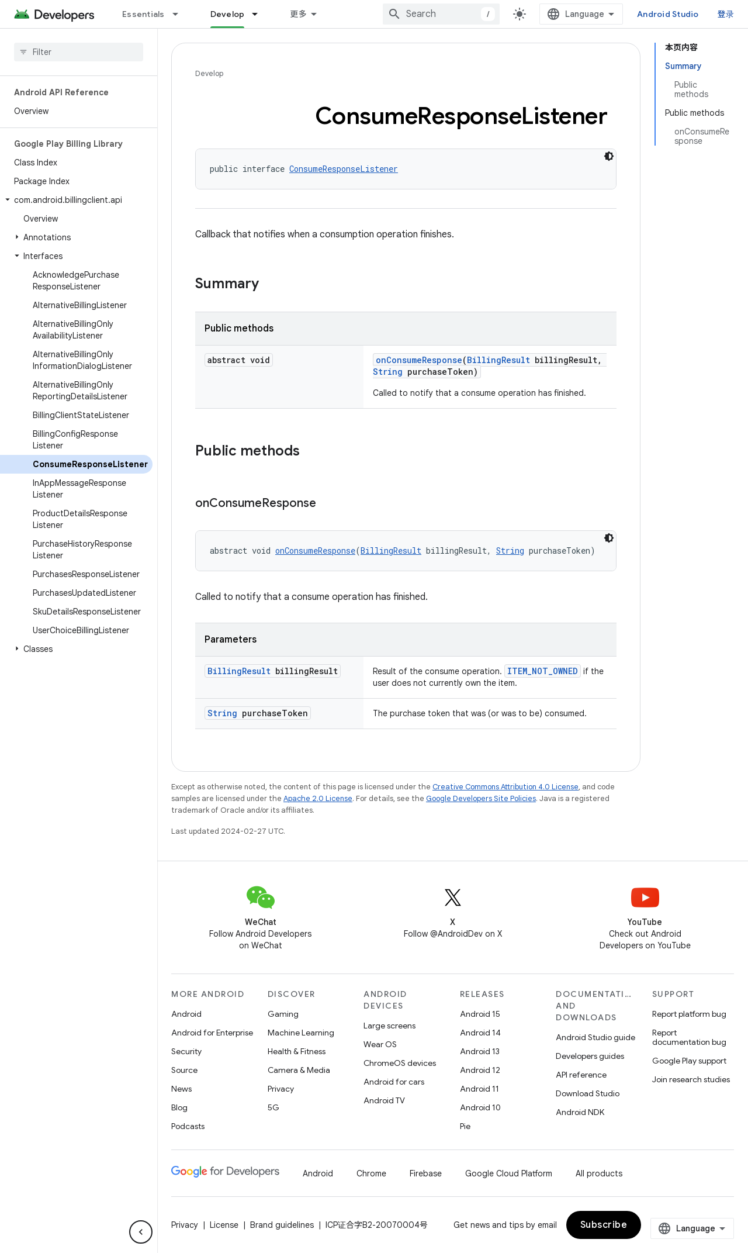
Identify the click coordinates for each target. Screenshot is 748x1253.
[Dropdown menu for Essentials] (180, 14)
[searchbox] (78, 52)
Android (186, 1014)
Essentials (143, 14)
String (388, 371)
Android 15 (480, 1014)
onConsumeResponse (419, 359)
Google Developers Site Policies (481, 798)
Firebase (426, 1173)
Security (186, 1051)
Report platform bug (689, 1014)
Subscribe (604, 1225)
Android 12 (480, 1070)
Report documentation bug (689, 1037)
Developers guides (590, 1056)
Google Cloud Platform (508, 1173)
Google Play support (689, 1060)
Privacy (281, 1088)
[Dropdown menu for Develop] (260, 14)
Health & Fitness (296, 1051)
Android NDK (580, 1112)
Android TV (384, 1100)
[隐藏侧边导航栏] (141, 1232)
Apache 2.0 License (317, 798)
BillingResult (498, 359)
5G (273, 1107)
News (181, 1088)
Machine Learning (301, 1032)
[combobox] (441, 14)
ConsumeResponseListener (343, 168)
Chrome (371, 1173)
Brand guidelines (282, 1225)
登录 (726, 14)
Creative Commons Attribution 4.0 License (505, 787)
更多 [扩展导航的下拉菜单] (298, 14)
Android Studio (668, 14)
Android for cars (393, 1081)
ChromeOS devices (399, 1063)
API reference (581, 1074)
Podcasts (188, 1126)
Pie (465, 1126)
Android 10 (480, 1107)
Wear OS (380, 1044)
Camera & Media (299, 1070)
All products (599, 1173)
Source (184, 1070)
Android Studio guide (595, 1037)
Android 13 (480, 1051)
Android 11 (479, 1088)
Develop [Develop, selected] (227, 14)
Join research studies (691, 1079)
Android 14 (480, 1032)
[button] (76, 200)
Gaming (283, 1014)
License (224, 1225)
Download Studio (587, 1093)
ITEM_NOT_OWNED (542, 670)
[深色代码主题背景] (609, 156)
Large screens (389, 1025)
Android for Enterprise (212, 1032)
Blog (179, 1107)
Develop (209, 73)
